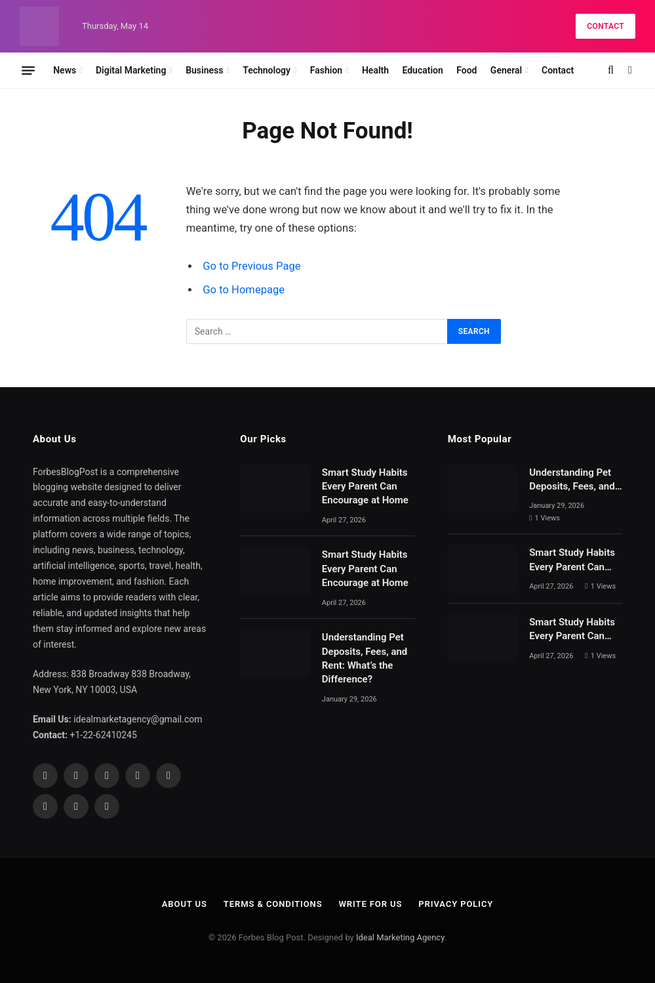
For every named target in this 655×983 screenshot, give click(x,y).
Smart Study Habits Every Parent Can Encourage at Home (365, 487)
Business (204, 70)
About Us (184, 904)
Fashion (326, 70)
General (506, 70)
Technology (266, 70)
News (64, 70)
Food (466, 70)
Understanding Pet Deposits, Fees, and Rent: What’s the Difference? (364, 658)
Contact (605, 26)
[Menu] (28, 70)
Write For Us (371, 904)
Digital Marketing (131, 70)
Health (375, 70)
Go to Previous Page (251, 266)
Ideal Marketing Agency (400, 937)
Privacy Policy (455, 904)
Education (422, 70)
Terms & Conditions (273, 904)
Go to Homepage (244, 289)
